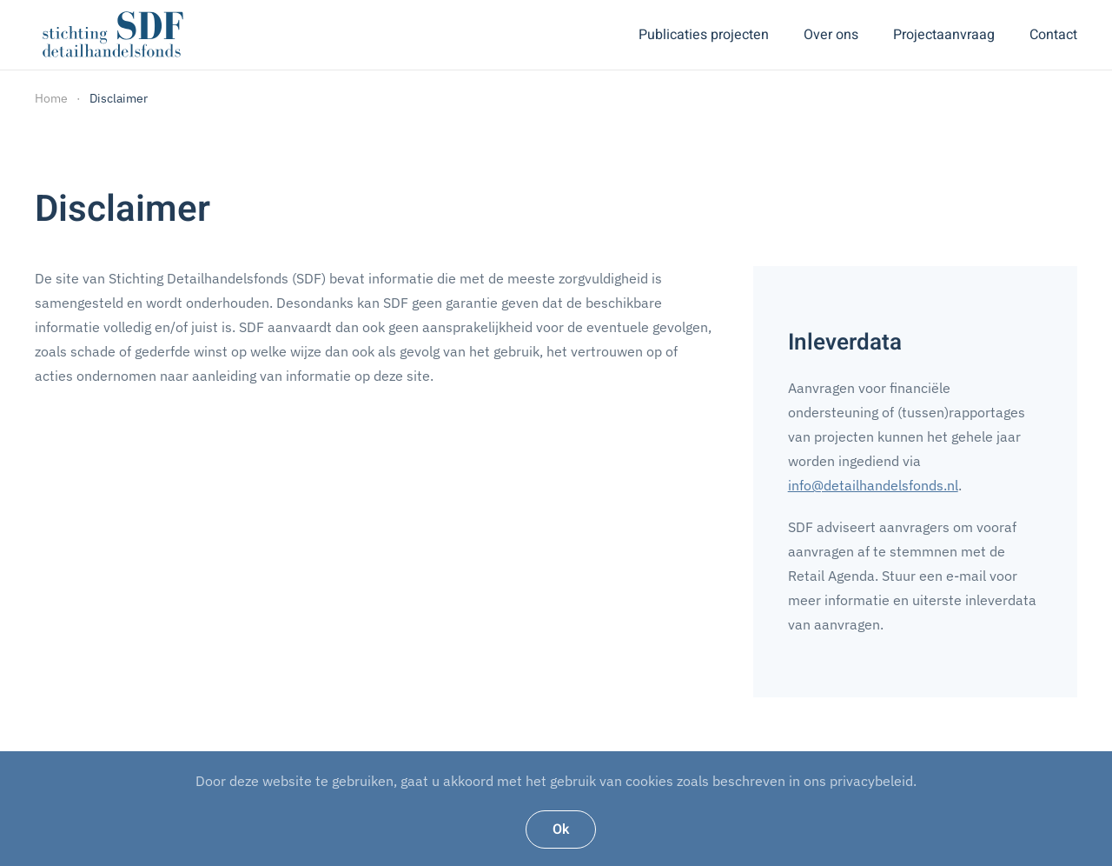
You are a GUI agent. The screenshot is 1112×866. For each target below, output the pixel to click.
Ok (561, 829)
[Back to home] (113, 35)
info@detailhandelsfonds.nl (873, 485)
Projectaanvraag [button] (944, 34)
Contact (1053, 34)
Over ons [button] (831, 34)
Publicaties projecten (704, 34)
